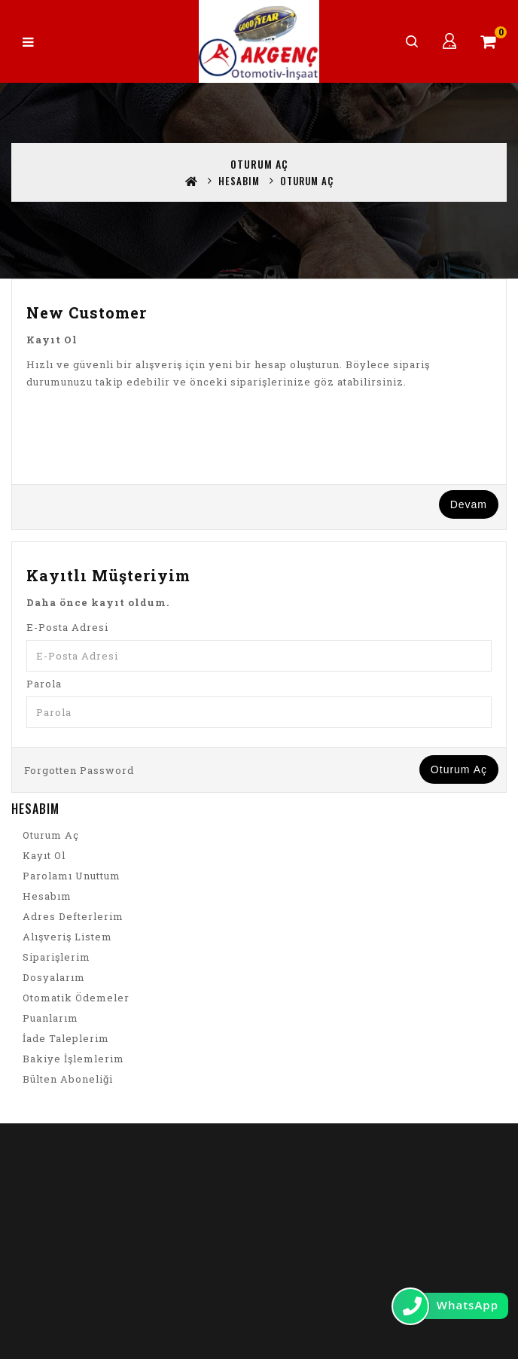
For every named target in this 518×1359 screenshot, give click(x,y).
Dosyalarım (54, 977)
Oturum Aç (307, 180)
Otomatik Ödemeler (76, 997)
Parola (44, 683)
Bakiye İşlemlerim (73, 1058)
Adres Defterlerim (73, 916)
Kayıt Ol (44, 855)
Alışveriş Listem (67, 936)
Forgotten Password (79, 770)
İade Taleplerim (66, 1038)
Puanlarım (50, 1018)
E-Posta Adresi (67, 627)
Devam (468, 504)
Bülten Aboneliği (68, 1079)
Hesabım (239, 180)
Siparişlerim (56, 957)
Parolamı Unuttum (71, 875)
